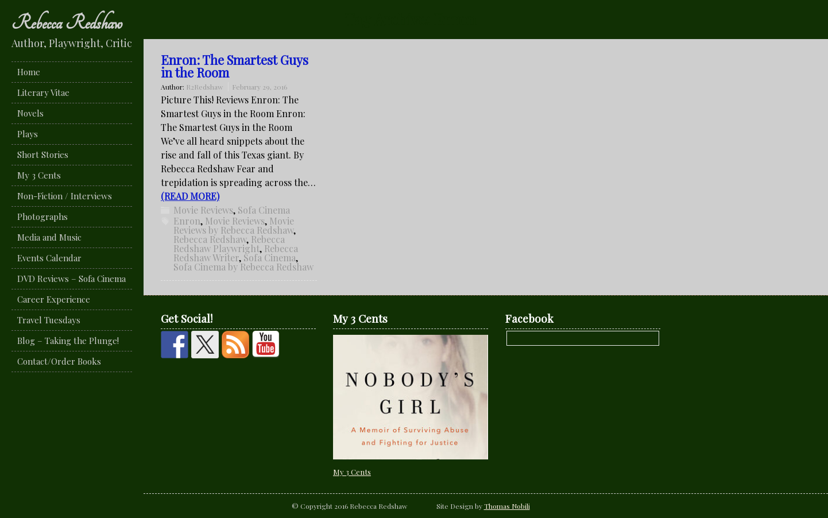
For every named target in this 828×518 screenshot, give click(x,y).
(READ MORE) (190, 196)
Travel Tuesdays (48, 320)
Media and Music (49, 237)
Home (28, 72)
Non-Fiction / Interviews (64, 196)
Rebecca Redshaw (66, 22)
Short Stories (42, 154)
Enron (186, 221)
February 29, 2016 (259, 86)
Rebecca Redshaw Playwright (229, 243)
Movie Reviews (203, 210)
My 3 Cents (39, 175)
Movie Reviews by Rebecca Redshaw (233, 225)
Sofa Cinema (264, 210)
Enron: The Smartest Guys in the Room (234, 66)
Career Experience (53, 299)
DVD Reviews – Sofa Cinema (71, 278)
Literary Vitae (43, 92)
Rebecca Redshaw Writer (235, 253)
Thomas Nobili (507, 506)
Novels (30, 113)
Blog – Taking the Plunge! (68, 340)
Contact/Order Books (59, 361)
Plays (27, 134)
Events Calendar (49, 258)
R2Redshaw (204, 86)
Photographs (42, 216)
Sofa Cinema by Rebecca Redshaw (243, 267)
